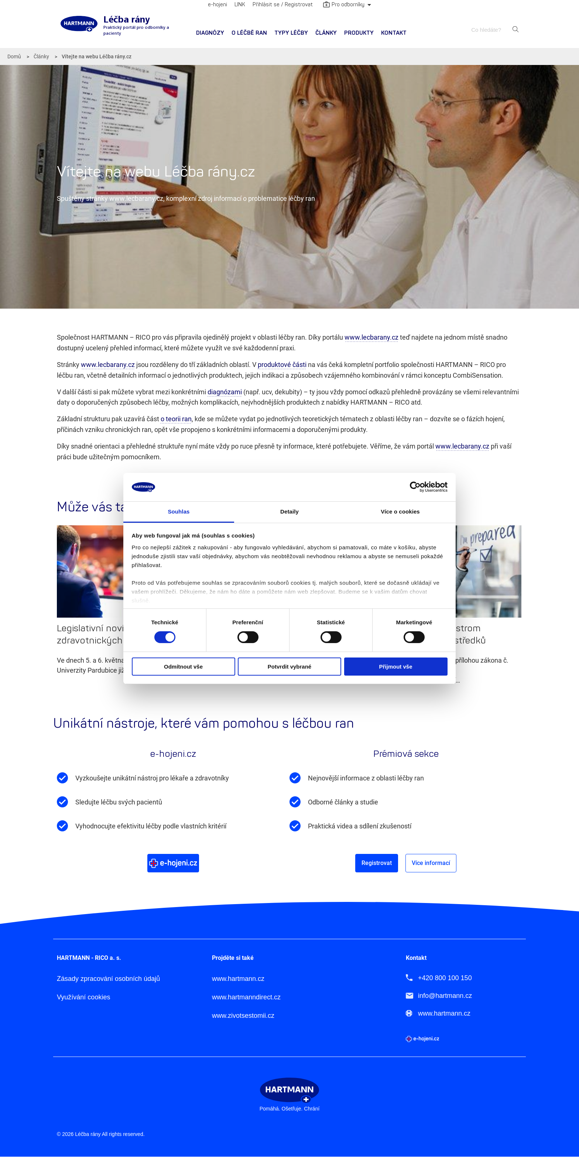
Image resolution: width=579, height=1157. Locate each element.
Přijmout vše (395, 666)
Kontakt (394, 33)
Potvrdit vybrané (289, 666)
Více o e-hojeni (173, 862)
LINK (239, 4)
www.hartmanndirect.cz (246, 996)
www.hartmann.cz (238, 978)
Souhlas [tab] (178, 511)
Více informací (431, 862)
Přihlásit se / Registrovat (283, 4)
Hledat (515, 29)
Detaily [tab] (289, 511)
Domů (14, 56)
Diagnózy (210, 33)
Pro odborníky (344, 5)
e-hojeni (217, 4)
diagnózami (225, 392)
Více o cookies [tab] (400, 511)
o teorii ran (176, 419)
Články (326, 33)
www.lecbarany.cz (371, 337)
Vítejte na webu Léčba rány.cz (96, 56)
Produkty (359, 33)
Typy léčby (291, 33)
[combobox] (489, 30)
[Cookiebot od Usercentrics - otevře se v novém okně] (415, 486)
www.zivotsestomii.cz (243, 1015)
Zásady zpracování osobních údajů (108, 978)
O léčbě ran (249, 33)
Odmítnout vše (183, 666)
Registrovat (377, 862)
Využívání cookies (83, 996)
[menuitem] (210, 33)
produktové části (282, 364)
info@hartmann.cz (445, 995)
